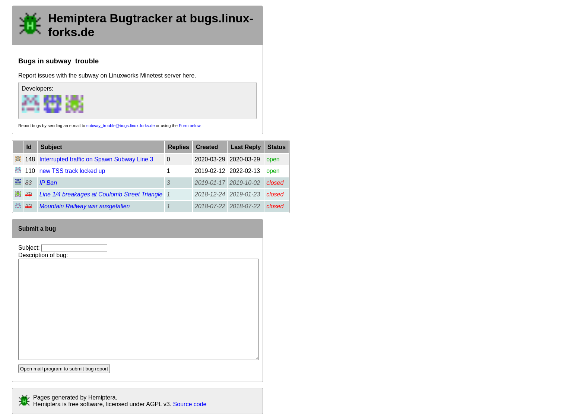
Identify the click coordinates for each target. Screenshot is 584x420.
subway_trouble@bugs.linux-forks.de (120, 125)
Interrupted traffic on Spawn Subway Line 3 (96, 159)
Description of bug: (43, 255)
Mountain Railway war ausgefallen (84, 206)
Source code (190, 404)
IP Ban (48, 183)
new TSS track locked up (72, 171)
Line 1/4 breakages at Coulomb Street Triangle (101, 194)
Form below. (190, 125)
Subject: (29, 247)
